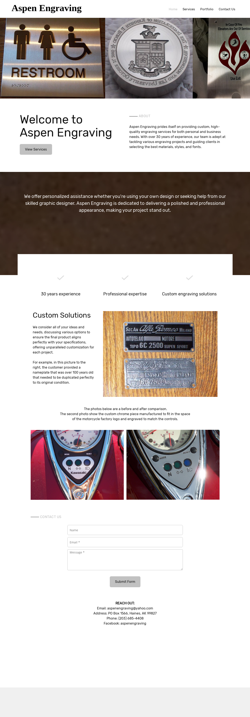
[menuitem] (173, 9)
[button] (52, 57)
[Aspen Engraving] (53, 9)
